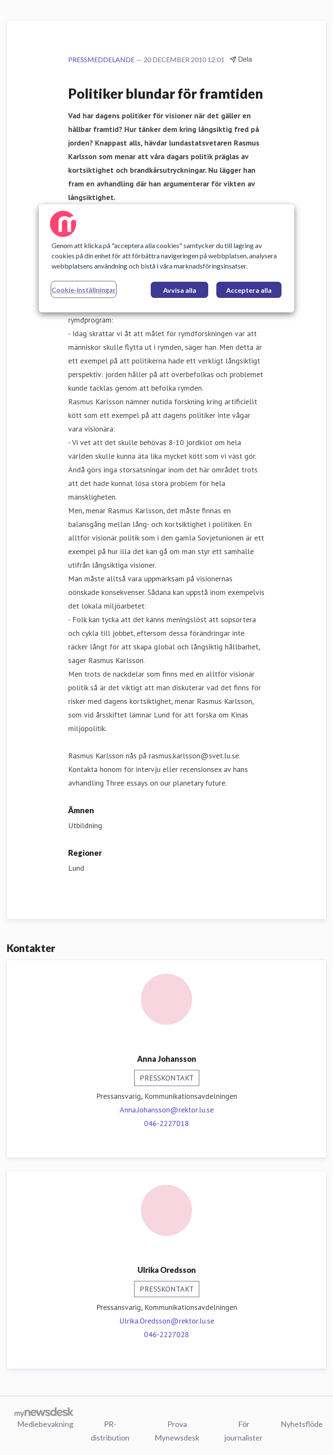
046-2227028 (166, 1334)
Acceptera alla (249, 290)
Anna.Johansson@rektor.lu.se (167, 1110)
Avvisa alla (179, 290)
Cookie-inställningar (84, 290)
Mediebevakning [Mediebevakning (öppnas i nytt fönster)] (45, 1424)
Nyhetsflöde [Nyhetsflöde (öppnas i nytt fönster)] (302, 1424)
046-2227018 (166, 1123)
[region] (166, 258)
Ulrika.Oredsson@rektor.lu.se (166, 1321)
